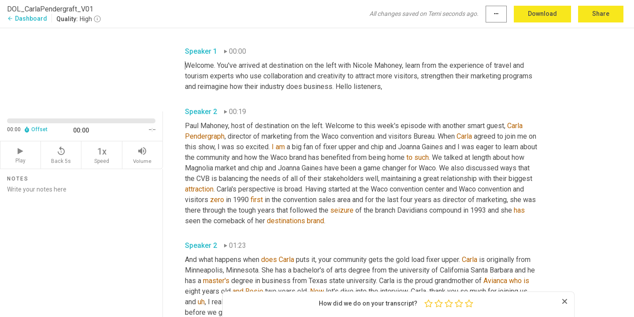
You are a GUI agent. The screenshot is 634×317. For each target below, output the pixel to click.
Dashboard (27, 18)
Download (542, 13)
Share (600, 13)
